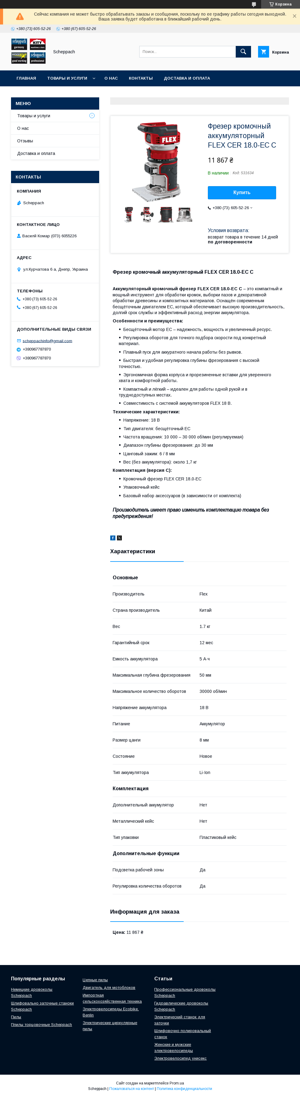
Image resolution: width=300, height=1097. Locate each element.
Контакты (141, 78)
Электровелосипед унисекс (180, 1058)
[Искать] (243, 52)
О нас (111, 78)
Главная (26, 78)
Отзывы (25, 140)
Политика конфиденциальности (184, 1089)
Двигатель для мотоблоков (109, 987)
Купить (242, 192)
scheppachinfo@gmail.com (47, 340)
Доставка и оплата (187, 78)
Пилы (16, 1017)
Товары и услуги (67, 78)
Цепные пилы (95, 980)
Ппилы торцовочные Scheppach (41, 1024)
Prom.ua (177, 1083)
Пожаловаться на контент (131, 1089)
